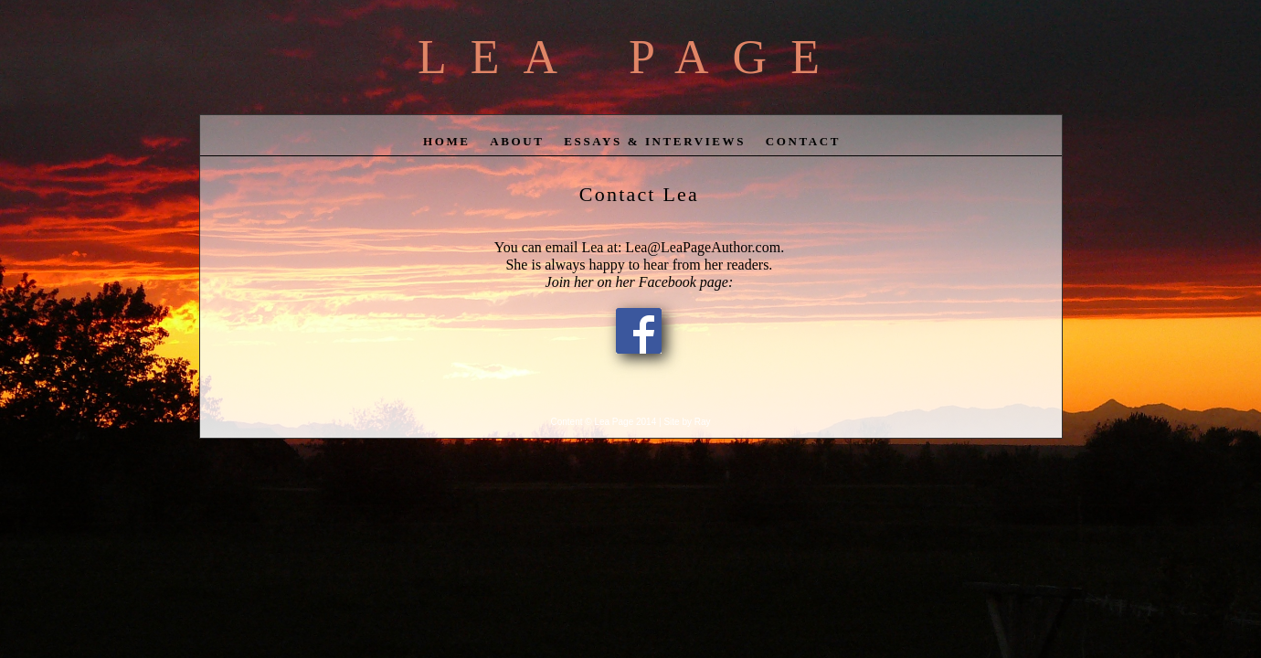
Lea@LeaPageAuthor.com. (702, 247)
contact (803, 141)
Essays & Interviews (655, 141)
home (447, 141)
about (517, 141)
